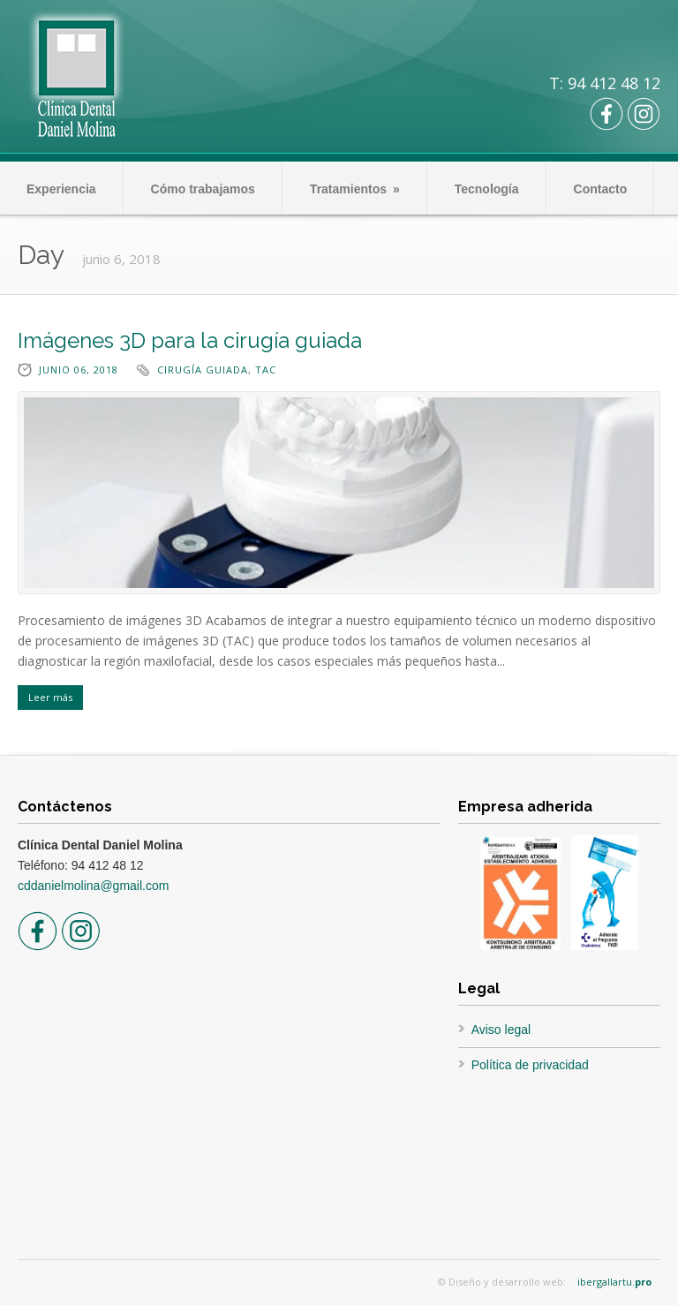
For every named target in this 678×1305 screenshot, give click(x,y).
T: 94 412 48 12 (604, 83)
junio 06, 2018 (78, 369)
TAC (265, 369)
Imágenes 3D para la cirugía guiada (190, 340)
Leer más (50, 697)
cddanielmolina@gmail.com (93, 886)
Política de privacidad (530, 1065)
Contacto (601, 189)
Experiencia (61, 189)
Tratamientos (355, 189)
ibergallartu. (614, 1281)
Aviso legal (501, 1029)
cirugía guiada (202, 369)
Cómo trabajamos (203, 189)
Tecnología (487, 189)
